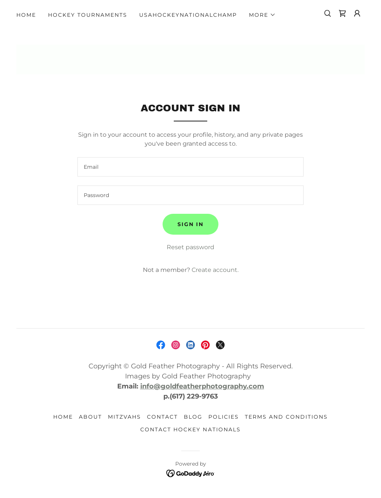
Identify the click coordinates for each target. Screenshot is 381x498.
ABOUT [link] (90, 416)
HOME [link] (26, 15)
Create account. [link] (215, 269)
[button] (262, 14)
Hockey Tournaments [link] (87, 15)
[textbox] (190, 167)
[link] (342, 13)
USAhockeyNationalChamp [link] (188, 15)
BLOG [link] (193, 416)
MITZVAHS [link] (124, 416)
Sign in (190, 224)
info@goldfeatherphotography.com (202, 386)
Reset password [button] (190, 247)
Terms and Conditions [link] (286, 416)
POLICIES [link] (223, 416)
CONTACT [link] (162, 416)
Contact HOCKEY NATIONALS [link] (190, 429)
